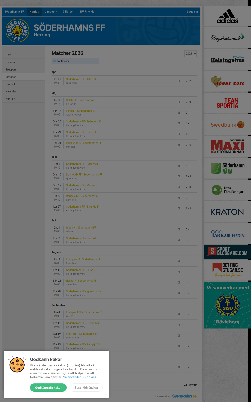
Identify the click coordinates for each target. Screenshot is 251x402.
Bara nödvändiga (86, 387)
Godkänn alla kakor (48, 387)
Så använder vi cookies (79, 377)
